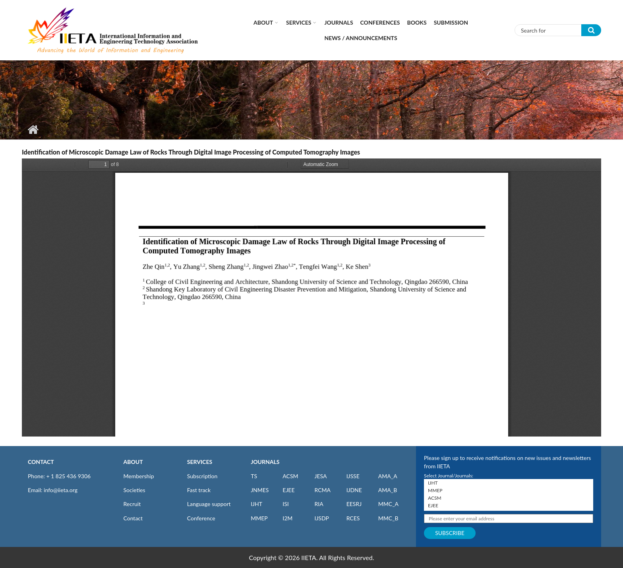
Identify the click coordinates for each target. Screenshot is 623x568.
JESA (320, 476)
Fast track (199, 490)
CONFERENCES (380, 22)
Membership (139, 476)
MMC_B (388, 518)
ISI (285, 503)
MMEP (259, 518)
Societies (134, 490)
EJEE (288, 490)
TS (254, 476)
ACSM (290, 476)
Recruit (132, 503)
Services (298, 22)
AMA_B (387, 490)
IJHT (256, 503)
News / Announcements (360, 38)
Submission (451, 22)
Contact (133, 518)
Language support (209, 503)
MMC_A (388, 503)
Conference (201, 518)
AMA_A (387, 476)
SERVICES (199, 461)
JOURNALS (265, 461)
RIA (318, 503)
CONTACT (41, 461)
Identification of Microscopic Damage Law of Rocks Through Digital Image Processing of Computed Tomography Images (191, 152)
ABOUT (133, 461)
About (263, 22)
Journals (338, 22)
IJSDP (321, 518)
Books (417, 22)
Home (33, 129)
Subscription (202, 476)
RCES (353, 518)
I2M (287, 518)
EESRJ (354, 503)
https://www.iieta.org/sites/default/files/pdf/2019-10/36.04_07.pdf (311, 297)
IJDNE (354, 490)
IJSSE (353, 476)
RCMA (322, 490)
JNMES (260, 490)
